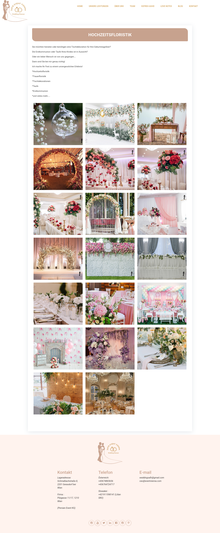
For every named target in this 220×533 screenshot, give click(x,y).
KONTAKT (193, 6)
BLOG (180, 6)
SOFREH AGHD (147, 6)
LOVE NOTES (166, 6)
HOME (80, 6)
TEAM (132, 6)
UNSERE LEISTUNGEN (98, 6)
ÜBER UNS (119, 6)
